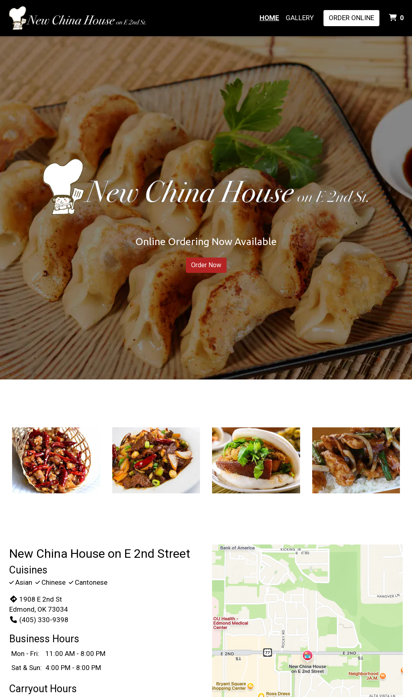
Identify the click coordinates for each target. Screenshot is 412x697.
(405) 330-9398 (38, 620)
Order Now (206, 265)
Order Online (351, 18)
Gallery (300, 18)
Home (269, 18)
